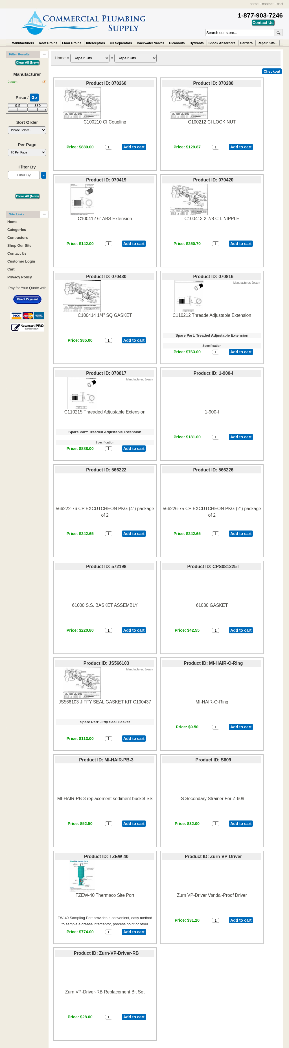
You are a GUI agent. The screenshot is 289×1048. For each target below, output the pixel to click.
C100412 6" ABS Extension (105, 218)
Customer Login (21, 261)
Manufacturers (23, 43)
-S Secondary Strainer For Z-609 (211, 798)
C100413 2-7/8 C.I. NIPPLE (212, 218)
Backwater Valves (150, 43)
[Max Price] (37, 105)
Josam (27, 81)
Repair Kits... (267, 43)
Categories (16, 230)
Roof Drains (48, 43)
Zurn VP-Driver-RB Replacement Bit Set (104, 991)
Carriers (246, 43)
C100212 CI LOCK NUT (212, 122)
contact (267, 4)
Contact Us (17, 253)
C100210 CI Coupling (105, 122)
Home (60, 58)
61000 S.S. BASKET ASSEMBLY (105, 605)
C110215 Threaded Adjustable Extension (104, 412)
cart (280, 4)
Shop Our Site (19, 245)
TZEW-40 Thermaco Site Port (105, 895)
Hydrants (197, 43)
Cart (11, 269)
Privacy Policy (19, 277)
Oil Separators (121, 43)
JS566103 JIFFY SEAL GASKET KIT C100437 (105, 702)
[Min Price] (18, 105)
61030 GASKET (212, 605)
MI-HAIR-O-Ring (212, 702)
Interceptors (95, 43)
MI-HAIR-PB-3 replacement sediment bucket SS (105, 798)
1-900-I (212, 412)
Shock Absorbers (222, 43)
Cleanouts (177, 43)
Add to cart (133, 147)
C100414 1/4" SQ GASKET (105, 315)
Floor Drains (71, 43)
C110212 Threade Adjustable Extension (211, 315)
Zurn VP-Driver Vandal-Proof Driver (212, 895)
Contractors (17, 237)
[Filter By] (24, 175)
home (254, 4)
